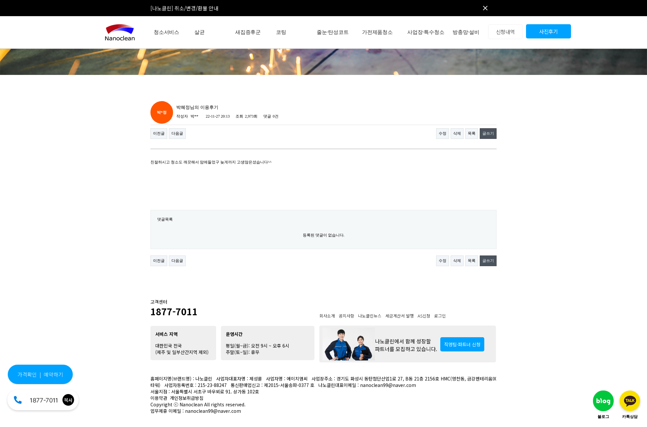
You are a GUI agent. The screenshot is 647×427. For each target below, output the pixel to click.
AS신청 (424, 316)
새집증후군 (248, 32)
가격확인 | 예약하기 (40, 374)
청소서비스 (166, 32)
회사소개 (327, 316)
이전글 (159, 133)
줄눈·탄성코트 (333, 32)
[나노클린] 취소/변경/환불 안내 (184, 8)
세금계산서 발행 (399, 316)
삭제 (457, 133)
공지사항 (346, 316)
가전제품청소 (377, 32)
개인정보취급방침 (186, 398)
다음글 (177, 133)
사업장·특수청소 (425, 32)
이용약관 (158, 398)
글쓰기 (488, 133)
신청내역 (505, 32)
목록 (472, 133)
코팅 (281, 32)
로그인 (440, 316)
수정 (442, 133)
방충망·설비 (466, 32)
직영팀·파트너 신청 (462, 344)
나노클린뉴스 (369, 316)
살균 (199, 32)
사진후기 (548, 31)
